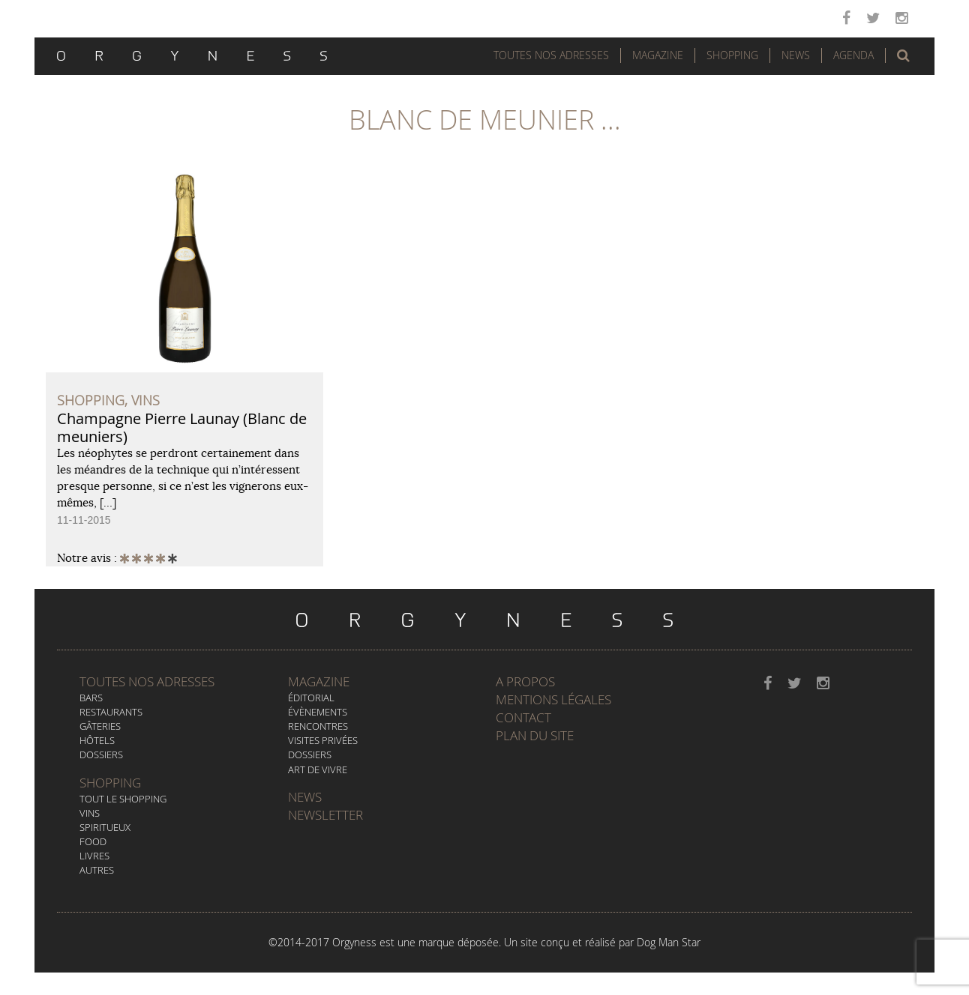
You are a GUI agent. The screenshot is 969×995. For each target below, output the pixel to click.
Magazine (657, 55)
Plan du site (535, 735)
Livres (95, 855)
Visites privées (323, 740)
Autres (97, 870)
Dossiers (101, 754)
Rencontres (318, 726)
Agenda (853, 55)
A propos (525, 681)
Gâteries (100, 726)
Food (93, 841)
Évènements (317, 712)
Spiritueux (105, 827)
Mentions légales (553, 699)
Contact (523, 717)
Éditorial (311, 697)
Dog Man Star (668, 942)
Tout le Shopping (123, 798)
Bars (91, 697)
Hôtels (97, 740)
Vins (90, 813)
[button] (903, 55)
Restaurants (111, 712)
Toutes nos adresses (147, 681)
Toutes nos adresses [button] (551, 55)
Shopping (732, 55)
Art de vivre (317, 769)
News (796, 55)
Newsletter (325, 814)
